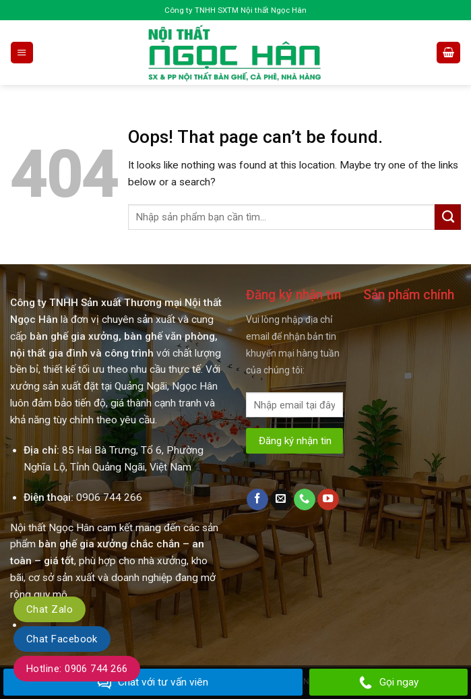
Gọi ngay (388, 683)
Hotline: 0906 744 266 (76, 669)
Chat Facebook (62, 639)
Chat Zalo (49, 609)
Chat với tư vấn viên (153, 683)
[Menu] (21, 52)
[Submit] (448, 217)
